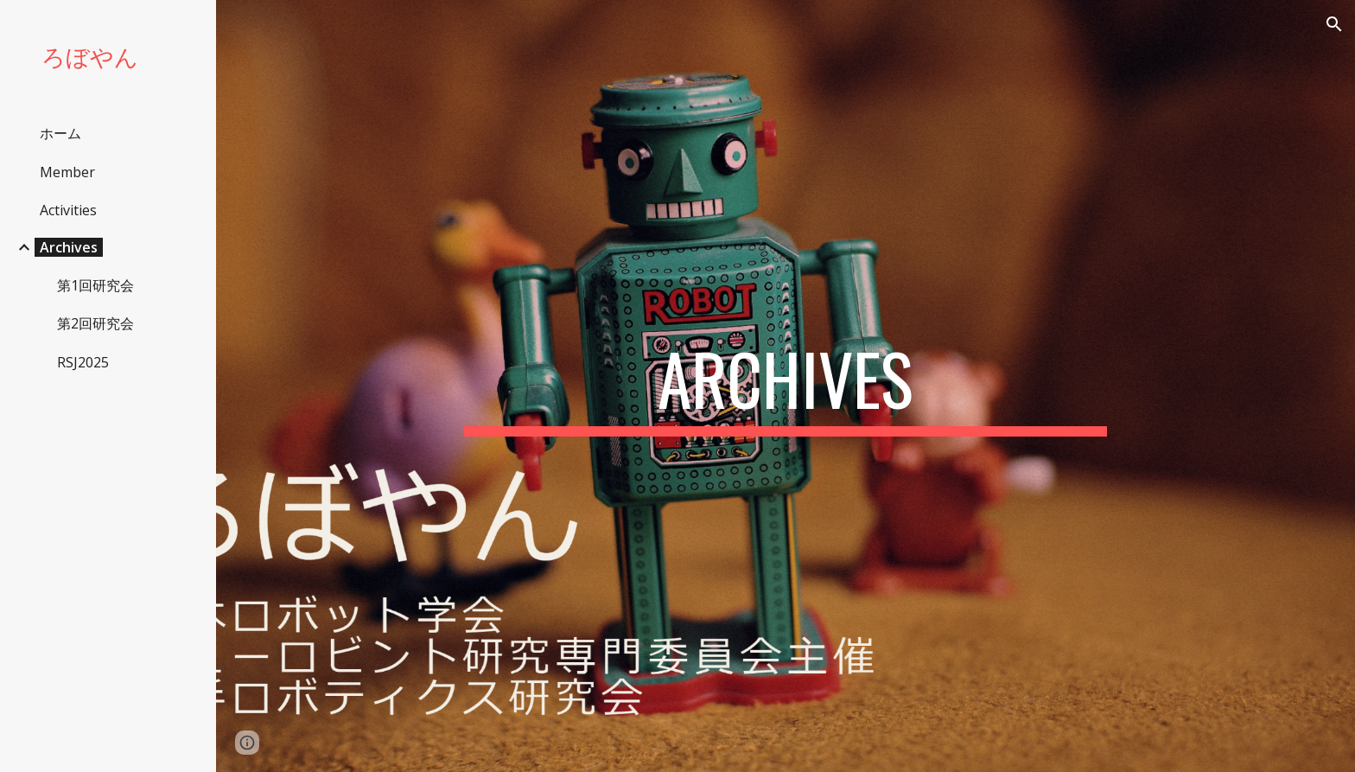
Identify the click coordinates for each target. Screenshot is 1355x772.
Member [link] (67, 172)
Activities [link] (68, 210)
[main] (785, 386)
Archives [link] (69, 247)
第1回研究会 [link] (95, 285)
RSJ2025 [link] (83, 362)
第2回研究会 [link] (95, 323)
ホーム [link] (60, 133)
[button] (1334, 24)
